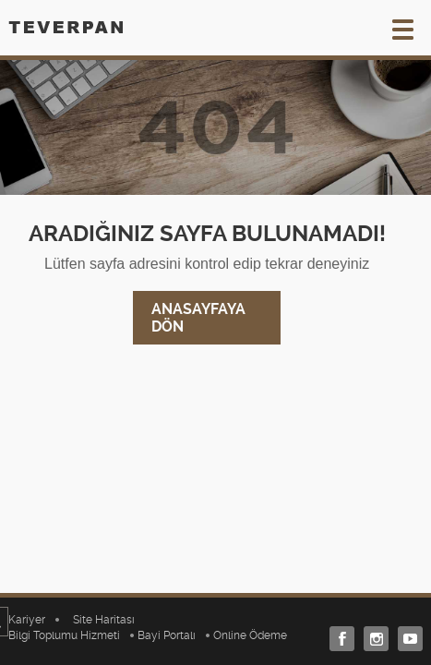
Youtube (406, 638)
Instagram (371, 638)
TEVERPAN (65, 27)
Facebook (337, 638)
